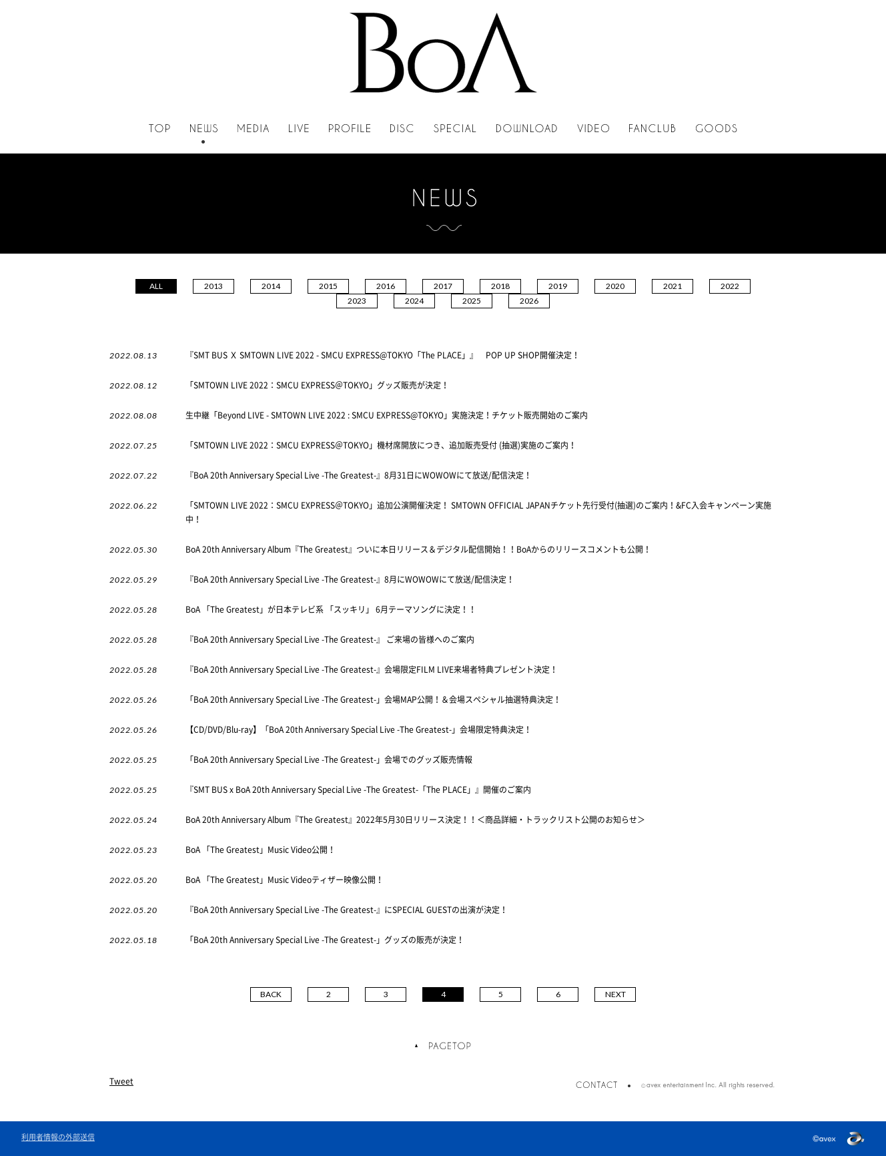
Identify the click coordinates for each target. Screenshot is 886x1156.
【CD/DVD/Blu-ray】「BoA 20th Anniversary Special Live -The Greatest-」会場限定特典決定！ (358, 730)
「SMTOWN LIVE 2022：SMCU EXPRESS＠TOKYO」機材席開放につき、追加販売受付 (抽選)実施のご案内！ (380, 445)
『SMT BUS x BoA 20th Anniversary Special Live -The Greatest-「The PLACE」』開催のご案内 (358, 790)
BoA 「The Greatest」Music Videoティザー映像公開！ (284, 880)
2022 (730, 286)
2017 (443, 286)
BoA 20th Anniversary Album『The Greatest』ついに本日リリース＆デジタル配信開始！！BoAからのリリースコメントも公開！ (418, 549)
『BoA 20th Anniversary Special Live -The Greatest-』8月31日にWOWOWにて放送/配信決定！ (358, 475)
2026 (529, 301)
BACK (271, 994)
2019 (557, 286)
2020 (615, 286)
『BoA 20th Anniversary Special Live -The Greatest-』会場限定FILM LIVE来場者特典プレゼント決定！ (371, 669)
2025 (471, 301)
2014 (271, 286)
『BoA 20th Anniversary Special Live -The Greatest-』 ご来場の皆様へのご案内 (329, 639)
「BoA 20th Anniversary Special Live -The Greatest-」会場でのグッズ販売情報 (328, 760)
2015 (328, 286)
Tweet (121, 1081)
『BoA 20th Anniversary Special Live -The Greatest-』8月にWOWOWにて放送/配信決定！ (361, 579)
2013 (213, 286)
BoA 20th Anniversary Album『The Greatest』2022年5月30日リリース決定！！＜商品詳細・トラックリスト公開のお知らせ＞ (415, 820)
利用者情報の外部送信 (58, 1137)
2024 (414, 301)
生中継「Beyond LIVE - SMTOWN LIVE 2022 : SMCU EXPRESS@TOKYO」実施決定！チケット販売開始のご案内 (386, 415)
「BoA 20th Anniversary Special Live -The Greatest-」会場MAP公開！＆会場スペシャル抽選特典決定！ (373, 699)
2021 (672, 286)
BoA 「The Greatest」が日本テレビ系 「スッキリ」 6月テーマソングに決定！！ (330, 609)
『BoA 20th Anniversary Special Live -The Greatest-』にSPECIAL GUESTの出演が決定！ (346, 910)
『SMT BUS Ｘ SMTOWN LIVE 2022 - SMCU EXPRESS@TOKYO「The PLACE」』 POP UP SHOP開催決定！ (382, 355)
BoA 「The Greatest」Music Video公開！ (260, 850)
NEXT (615, 994)
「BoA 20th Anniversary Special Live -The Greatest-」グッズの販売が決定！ (324, 940)
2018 (500, 286)
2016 (385, 286)
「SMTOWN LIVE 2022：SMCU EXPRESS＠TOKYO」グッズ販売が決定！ (317, 385)
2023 (357, 301)
